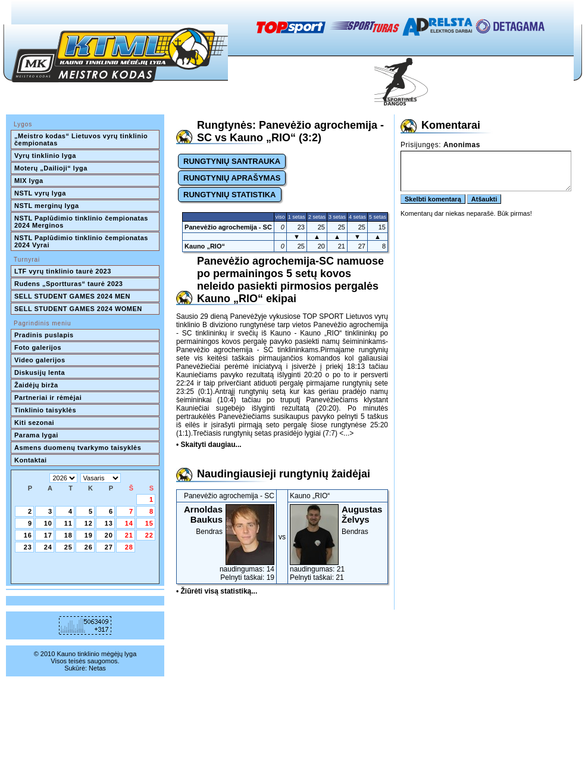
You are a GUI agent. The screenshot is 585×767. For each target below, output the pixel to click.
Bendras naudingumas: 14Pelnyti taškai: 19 (226, 543)
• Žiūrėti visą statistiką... (216, 591)
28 (129, 547)
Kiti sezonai (34, 422)
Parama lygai (36, 435)
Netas (97, 668)
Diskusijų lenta (39, 372)
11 (68, 523)
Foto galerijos (37, 347)
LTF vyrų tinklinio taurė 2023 (62, 271)
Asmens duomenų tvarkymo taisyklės (77, 447)
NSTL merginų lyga (46, 205)
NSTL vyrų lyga (40, 193)
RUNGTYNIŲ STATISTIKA (229, 194)
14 (129, 523)
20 (109, 535)
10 (48, 523)
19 (89, 535)
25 (68, 547)
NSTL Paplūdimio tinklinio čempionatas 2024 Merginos (82, 222)
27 (109, 547)
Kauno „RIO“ (204, 246)
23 (28, 547)
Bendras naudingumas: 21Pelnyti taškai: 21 (338, 543)
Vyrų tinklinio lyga (45, 155)
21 (129, 535)
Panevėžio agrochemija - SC (228, 227)
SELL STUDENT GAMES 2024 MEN (72, 296)
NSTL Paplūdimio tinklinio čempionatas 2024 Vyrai (82, 241)
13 (109, 523)
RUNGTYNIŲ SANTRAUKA (231, 161)
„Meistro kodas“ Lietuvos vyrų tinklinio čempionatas (82, 139)
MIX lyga (28, 180)
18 (68, 535)
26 (89, 547)
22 (149, 535)
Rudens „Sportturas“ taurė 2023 (68, 283)
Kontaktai (30, 460)
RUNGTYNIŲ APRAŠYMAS (231, 177)
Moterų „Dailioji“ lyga (50, 168)
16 (28, 535)
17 (48, 535)
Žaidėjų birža (36, 385)
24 (48, 547)
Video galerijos (39, 360)
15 (149, 523)
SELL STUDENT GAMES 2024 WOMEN (78, 308)
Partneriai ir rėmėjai (48, 397)
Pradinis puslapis (44, 335)
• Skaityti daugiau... (209, 444)
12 (89, 523)
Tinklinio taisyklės (45, 410)
